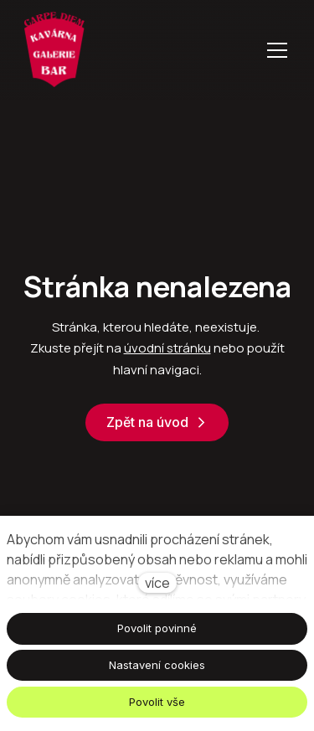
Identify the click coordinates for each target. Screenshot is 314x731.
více (157, 583)
